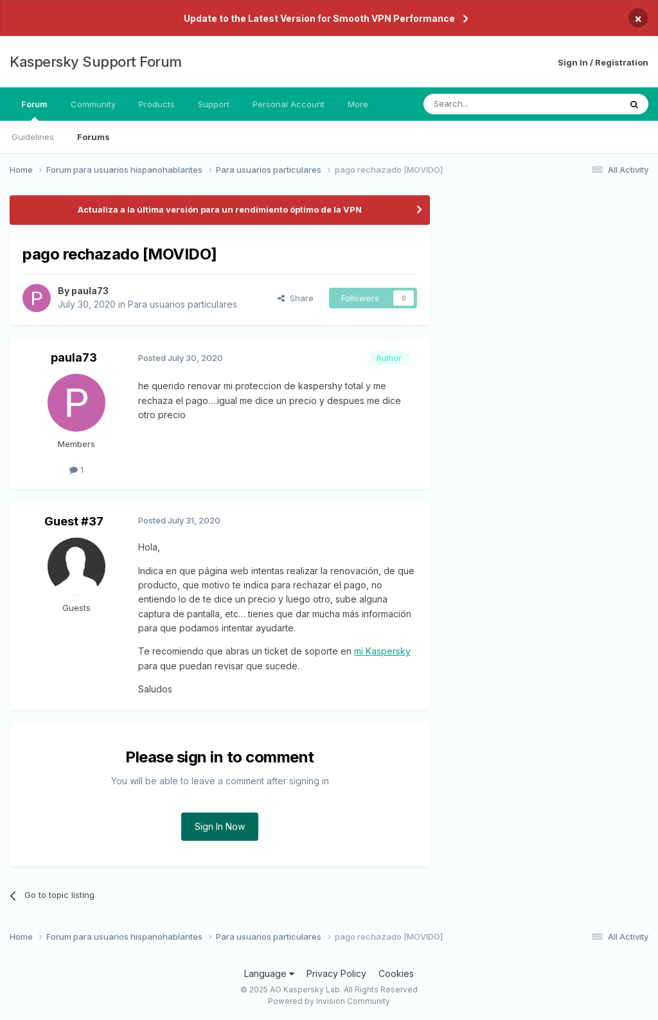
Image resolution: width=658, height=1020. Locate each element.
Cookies (396, 973)
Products (157, 104)
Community (93, 104)
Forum (34, 110)
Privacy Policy (336, 973)
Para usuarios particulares (182, 304)
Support (213, 104)
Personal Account (289, 104)
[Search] (489, 104)
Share (296, 298)
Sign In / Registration (603, 62)
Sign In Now (220, 826)
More (358, 104)
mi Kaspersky (382, 651)
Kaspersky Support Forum (96, 61)
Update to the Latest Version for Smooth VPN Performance (319, 18)
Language (269, 973)
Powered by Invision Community (329, 1001)
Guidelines (33, 137)
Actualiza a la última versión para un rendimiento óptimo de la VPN (220, 209)
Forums (93, 137)
